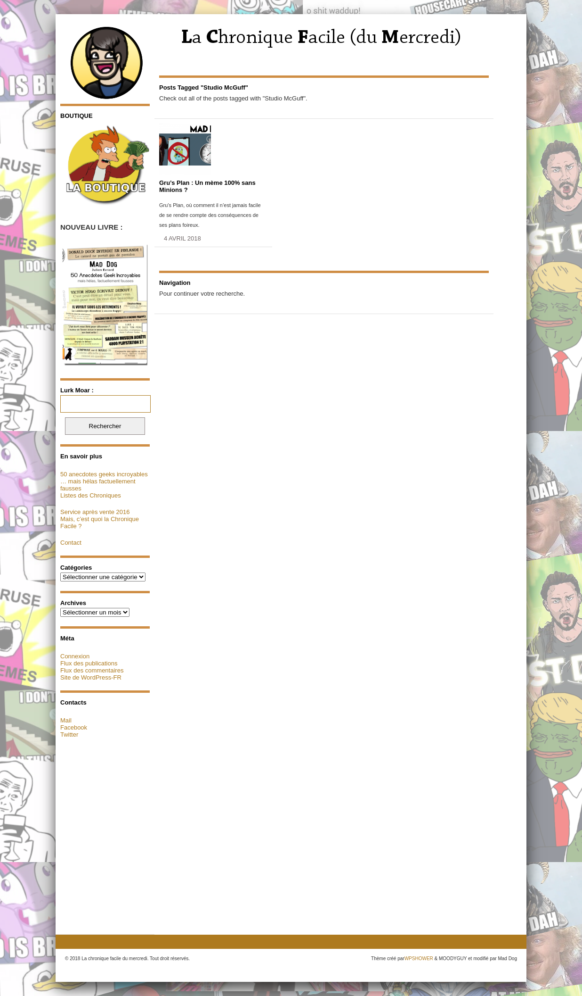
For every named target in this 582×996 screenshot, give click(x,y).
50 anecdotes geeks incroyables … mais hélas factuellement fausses (104, 481)
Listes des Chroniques (90, 495)
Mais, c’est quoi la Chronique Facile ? (99, 522)
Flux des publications (88, 663)
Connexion (74, 656)
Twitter (69, 734)
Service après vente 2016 (94, 511)
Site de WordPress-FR (90, 677)
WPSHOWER (418, 958)
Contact (70, 542)
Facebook (73, 727)
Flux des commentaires (91, 670)
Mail (66, 720)
